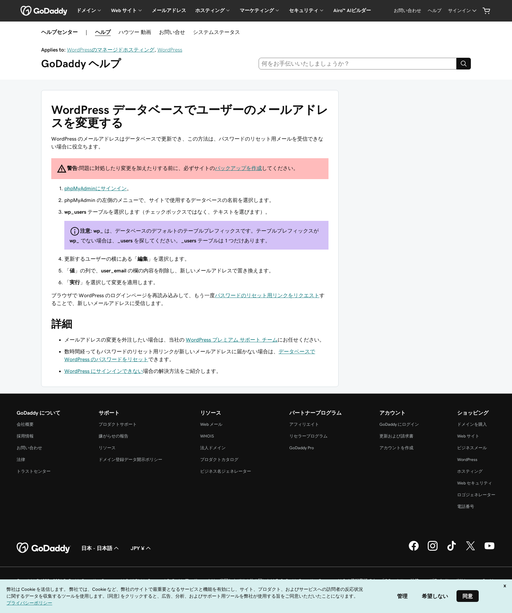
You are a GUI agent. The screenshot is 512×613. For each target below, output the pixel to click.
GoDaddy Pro (301, 448)
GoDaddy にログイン (399, 424)
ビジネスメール (472, 448)
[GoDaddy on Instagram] (433, 549)
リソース (107, 448)
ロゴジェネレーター (476, 495)
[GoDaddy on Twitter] (470, 549)
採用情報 (25, 436)
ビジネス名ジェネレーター (225, 471)
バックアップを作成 (238, 168)
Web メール (211, 424)
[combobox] (358, 64)
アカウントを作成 (396, 448)
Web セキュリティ (474, 483)
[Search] (463, 63)
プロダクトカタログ (219, 459)
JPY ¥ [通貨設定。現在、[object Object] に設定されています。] (141, 548)
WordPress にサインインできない (103, 371)
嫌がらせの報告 (113, 436)
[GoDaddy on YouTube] (489, 549)
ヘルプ (103, 32)
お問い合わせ (29, 448)
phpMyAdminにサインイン (95, 188)
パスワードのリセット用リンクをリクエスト (267, 295)
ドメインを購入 (472, 424)
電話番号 (465, 506)
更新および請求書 (396, 436)
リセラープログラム (308, 436)
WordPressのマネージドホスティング (110, 49)
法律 (21, 459)
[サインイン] (462, 11)
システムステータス (216, 32)
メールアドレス (169, 10)
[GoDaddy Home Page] (44, 548)
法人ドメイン (213, 448)
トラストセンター (34, 471)
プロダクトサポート (118, 424)
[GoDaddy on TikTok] (451, 549)
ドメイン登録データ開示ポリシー (130, 459)
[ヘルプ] (434, 11)
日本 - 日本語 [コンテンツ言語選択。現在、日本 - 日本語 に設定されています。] (100, 548)
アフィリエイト (304, 424)
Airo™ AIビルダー (352, 10)
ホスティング (470, 471)
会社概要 (25, 424)
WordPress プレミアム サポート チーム (232, 339)
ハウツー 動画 (135, 32)
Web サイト (468, 436)
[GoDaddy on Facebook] (414, 549)
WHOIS (207, 436)
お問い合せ (172, 32)
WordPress (169, 49)
